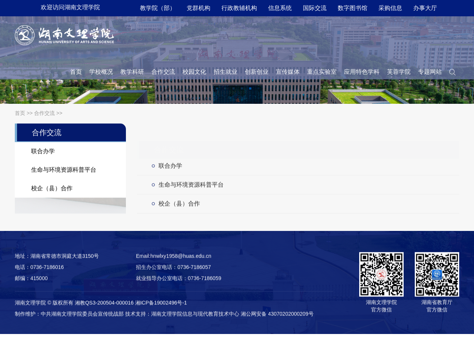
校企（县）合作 (179, 206)
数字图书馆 (352, 8)
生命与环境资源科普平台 (191, 187)
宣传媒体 (288, 72)
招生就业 (225, 72)
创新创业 (256, 72)
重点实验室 (322, 72)
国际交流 (315, 8)
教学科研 (132, 72)
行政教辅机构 (239, 8)
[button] (452, 71)
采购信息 (390, 8)
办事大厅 (425, 8)
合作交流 (163, 72)
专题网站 (430, 72)
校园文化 (194, 72)
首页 (76, 72)
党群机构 (198, 8)
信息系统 (280, 8)
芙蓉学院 (399, 72)
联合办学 (170, 168)
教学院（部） (158, 8)
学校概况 (101, 72)
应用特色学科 (362, 72)
